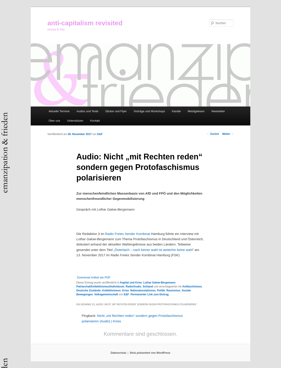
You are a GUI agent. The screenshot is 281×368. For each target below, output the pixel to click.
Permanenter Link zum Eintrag (149, 294)
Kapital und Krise (131, 282)
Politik (161, 290)
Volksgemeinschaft (106, 294)
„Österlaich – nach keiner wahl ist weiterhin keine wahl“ (153, 250)
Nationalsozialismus (142, 290)
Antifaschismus (192, 286)
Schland (148, 286)
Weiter (228, 133)
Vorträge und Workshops (149, 111)
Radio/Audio (133, 286)
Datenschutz (118, 352)
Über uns (54, 120)
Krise (125, 290)
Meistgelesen (196, 111)
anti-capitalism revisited (84, 23)
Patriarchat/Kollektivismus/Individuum (100, 286)
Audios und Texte (88, 111)
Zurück (213, 133)
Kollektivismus (111, 290)
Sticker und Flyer (116, 111)
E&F (100, 134)
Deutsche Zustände (88, 290)
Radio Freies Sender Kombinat (127, 234)
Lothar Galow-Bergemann (159, 282)
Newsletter (218, 111)
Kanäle (176, 111)
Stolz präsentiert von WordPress (150, 352)
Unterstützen (75, 120)
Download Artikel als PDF (93, 277)
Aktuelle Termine (59, 111)
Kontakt (95, 120)
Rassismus (173, 290)
